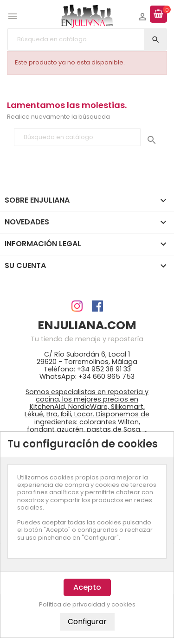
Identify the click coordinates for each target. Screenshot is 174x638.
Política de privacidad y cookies (87, 604)
